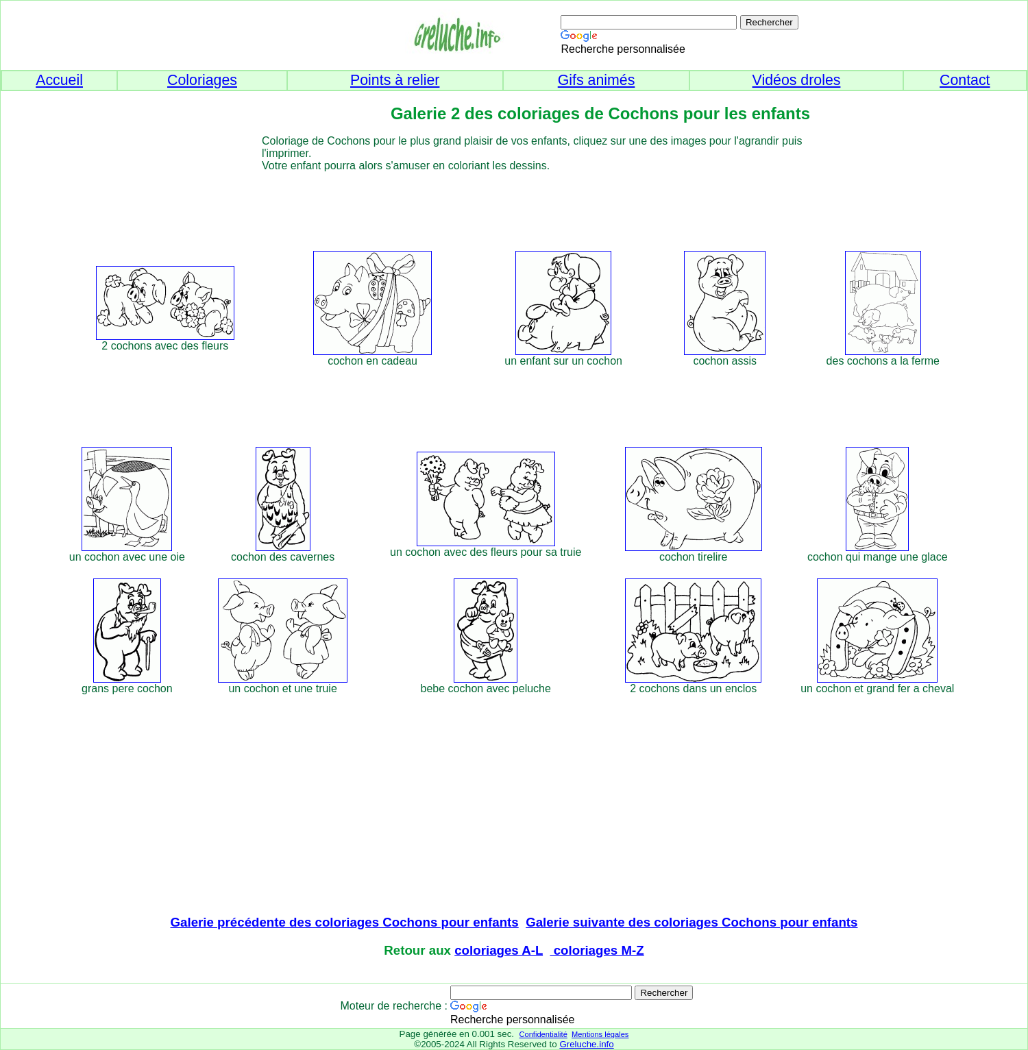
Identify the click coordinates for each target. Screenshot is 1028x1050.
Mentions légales (600, 1034)
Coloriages (202, 80)
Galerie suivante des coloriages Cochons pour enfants (691, 922)
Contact (965, 80)
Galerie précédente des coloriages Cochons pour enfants (345, 922)
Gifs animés (596, 80)
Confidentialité (543, 1034)
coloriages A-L (498, 950)
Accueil (59, 80)
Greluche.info (586, 1044)
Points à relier (394, 80)
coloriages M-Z (597, 950)
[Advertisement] (539, 203)
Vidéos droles (796, 80)
